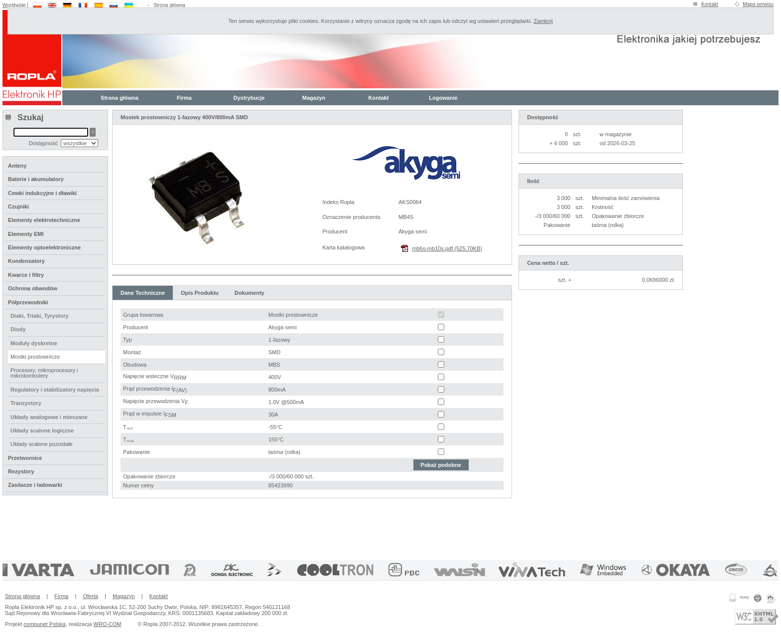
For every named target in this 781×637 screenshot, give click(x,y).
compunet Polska (44, 624)
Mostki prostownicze (35, 357)
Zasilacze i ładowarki (35, 485)
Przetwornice (25, 458)
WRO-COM (107, 624)
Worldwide (14, 5)
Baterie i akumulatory (36, 179)
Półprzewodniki (28, 302)
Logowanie (443, 98)
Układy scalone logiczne (42, 430)
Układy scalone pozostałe (41, 444)
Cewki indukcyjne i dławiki (42, 193)
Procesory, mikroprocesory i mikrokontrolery (44, 373)
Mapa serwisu (758, 4)
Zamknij (543, 21)
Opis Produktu (200, 293)
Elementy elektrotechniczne (44, 220)
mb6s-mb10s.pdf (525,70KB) (447, 248)
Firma (184, 98)
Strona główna (169, 5)
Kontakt (709, 4)
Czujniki (18, 207)
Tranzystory (25, 403)
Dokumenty (249, 293)
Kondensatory (26, 261)
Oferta (90, 596)
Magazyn (313, 98)
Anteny (17, 166)
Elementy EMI (26, 234)
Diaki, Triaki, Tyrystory (39, 316)
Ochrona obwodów (32, 288)
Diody (18, 329)
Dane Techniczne (143, 293)
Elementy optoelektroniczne (44, 247)
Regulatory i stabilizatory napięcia (54, 390)
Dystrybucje (249, 98)
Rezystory (21, 471)
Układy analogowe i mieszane (49, 417)
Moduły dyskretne (33, 343)
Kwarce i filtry (26, 275)
